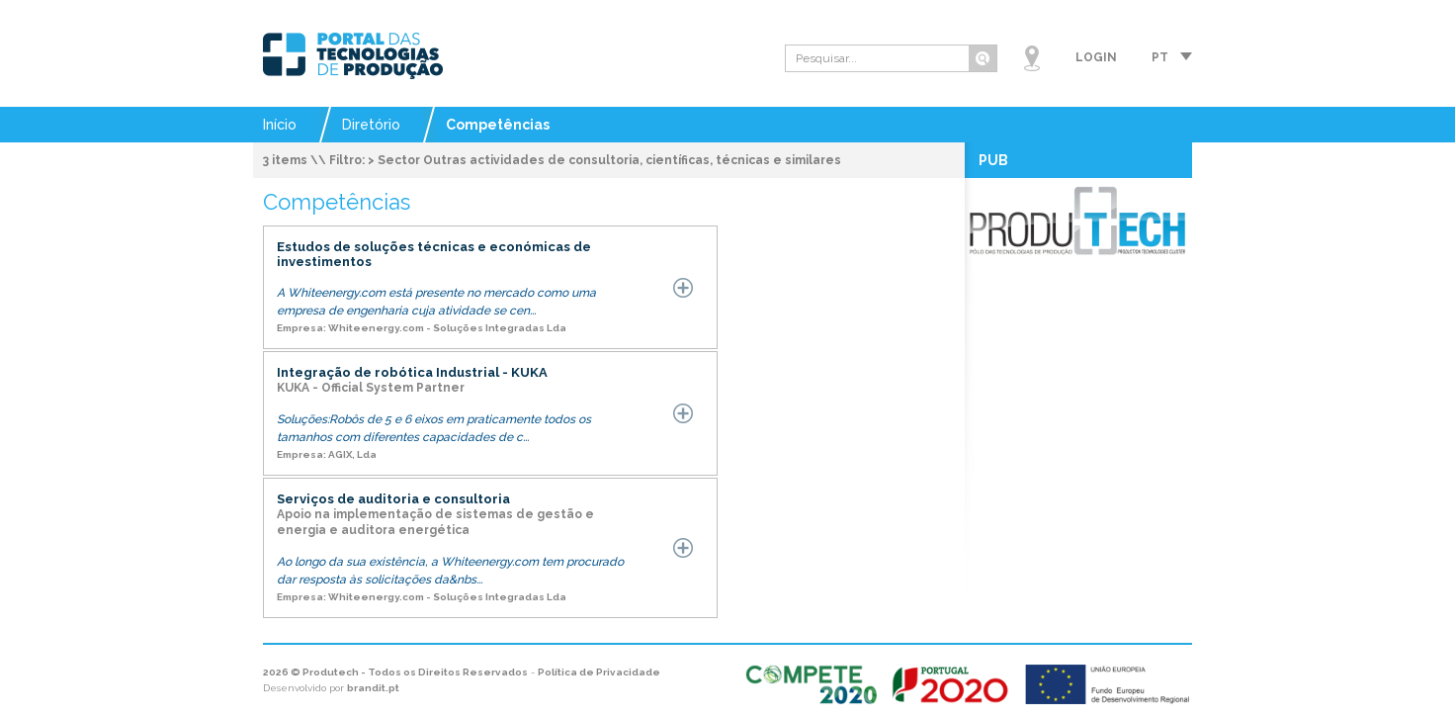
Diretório (371, 125)
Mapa (1032, 58)
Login (1096, 57)
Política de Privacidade (599, 672)
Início (280, 125)
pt (1160, 57)
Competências (498, 125)
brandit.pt (373, 687)
